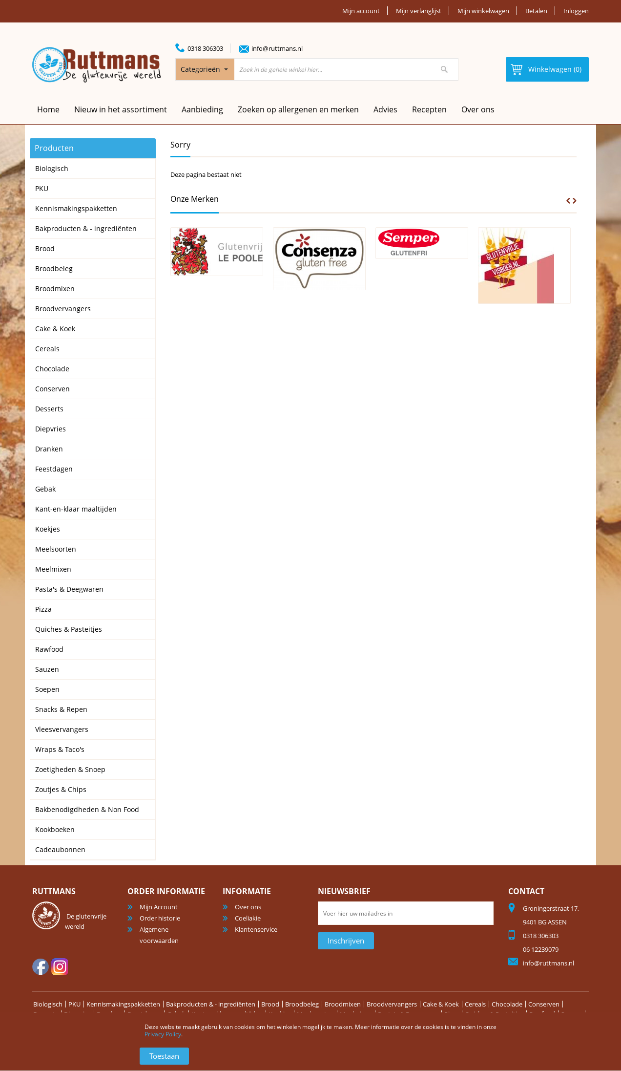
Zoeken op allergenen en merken (298, 109)
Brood (270, 1004)
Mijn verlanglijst (418, 10)
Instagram (59, 966)
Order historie (160, 918)
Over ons (478, 109)
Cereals (475, 1004)
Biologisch (47, 1004)
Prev (568, 201)
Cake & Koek (441, 1004)
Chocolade (507, 1004)
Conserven (543, 1004)
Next (575, 201)
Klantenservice (256, 929)
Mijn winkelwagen (483, 10)
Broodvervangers (392, 1004)
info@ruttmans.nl (277, 48)
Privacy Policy (163, 1034)
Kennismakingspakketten (123, 1004)
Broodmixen (343, 1004)
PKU (74, 1004)
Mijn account (361, 10)
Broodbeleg (302, 1004)
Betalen (536, 10)
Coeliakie (248, 918)
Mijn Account (159, 906)
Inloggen (576, 10)
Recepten (429, 109)
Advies (385, 109)
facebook (40, 966)
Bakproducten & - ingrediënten (210, 1004)
